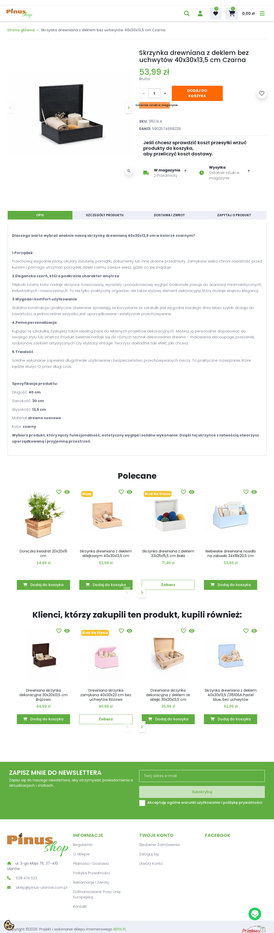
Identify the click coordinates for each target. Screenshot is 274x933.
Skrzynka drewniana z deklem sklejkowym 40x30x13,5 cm (106, 553)
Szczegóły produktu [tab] (105, 215)
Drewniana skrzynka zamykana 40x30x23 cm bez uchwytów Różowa (105, 695)
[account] (197, 13)
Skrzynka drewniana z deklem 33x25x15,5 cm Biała (168, 553)
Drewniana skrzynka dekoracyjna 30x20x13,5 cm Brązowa (43, 695)
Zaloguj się (149, 854)
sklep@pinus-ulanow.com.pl (41, 887)
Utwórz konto (151, 863)
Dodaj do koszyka (197, 93)
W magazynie (167, 170)
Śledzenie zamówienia (159, 844)
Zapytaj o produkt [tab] (234, 215)
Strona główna (21, 30)
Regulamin (83, 844)
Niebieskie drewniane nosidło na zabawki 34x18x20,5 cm (230, 553)
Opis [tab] (40, 215)
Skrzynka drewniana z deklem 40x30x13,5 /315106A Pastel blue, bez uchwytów (231, 695)
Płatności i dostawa (91, 863)
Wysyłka (217, 167)
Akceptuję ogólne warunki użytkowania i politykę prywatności (204, 802)
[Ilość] (154, 93)
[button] (184, 13)
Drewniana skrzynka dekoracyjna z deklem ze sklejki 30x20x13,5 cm (168, 695)
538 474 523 (26, 878)
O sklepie (81, 854)
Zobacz (168, 584)
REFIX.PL (119, 929)
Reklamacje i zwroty (91, 882)
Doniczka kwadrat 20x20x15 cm (43, 553)
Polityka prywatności (91, 873)
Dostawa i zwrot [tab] (169, 215)
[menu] (259, 13)
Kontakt (80, 906)
